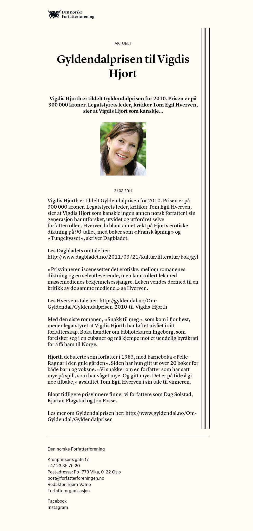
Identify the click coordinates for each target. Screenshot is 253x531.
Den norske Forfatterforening (71, 14)
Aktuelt (123, 43)
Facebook (57, 500)
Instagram (58, 507)
